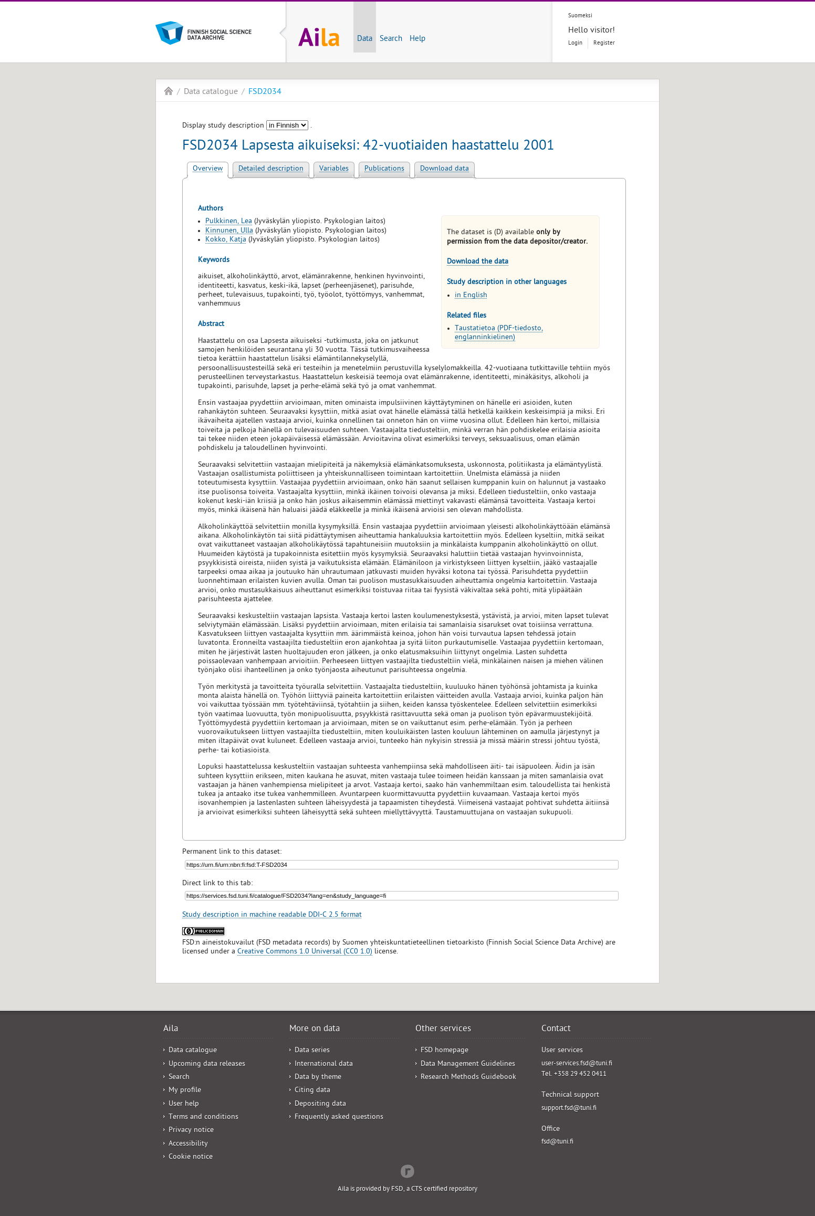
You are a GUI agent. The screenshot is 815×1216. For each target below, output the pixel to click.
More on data (314, 1029)
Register (604, 43)
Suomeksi (580, 16)
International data (324, 1064)
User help (184, 1104)
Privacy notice (191, 1130)
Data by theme (318, 1077)
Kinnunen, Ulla (229, 231)
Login (575, 43)
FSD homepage (444, 1050)
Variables (334, 169)
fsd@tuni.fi (557, 1142)
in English (471, 295)
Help (417, 39)
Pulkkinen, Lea (228, 221)
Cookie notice (191, 1157)
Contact (556, 1029)
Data (364, 39)
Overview (208, 169)
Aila (168, 91)
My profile (185, 1090)
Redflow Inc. (407, 1170)
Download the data (477, 262)
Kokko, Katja (225, 240)
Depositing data (320, 1104)
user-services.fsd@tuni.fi (576, 1064)
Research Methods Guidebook (468, 1077)
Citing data (312, 1090)
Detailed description (271, 169)
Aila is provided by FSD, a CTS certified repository (407, 1189)
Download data (444, 169)
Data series (312, 1050)
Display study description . (247, 126)
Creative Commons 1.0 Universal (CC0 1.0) (304, 952)
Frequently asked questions (339, 1117)
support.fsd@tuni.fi (569, 1109)
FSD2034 (264, 92)
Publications (384, 169)
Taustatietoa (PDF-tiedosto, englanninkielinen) (499, 333)
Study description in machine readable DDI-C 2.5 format (272, 915)
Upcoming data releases (207, 1064)
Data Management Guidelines (468, 1064)
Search (391, 39)
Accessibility (188, 1144)
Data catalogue (211, 92)
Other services (443, 1029)
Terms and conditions (203, 1117)
